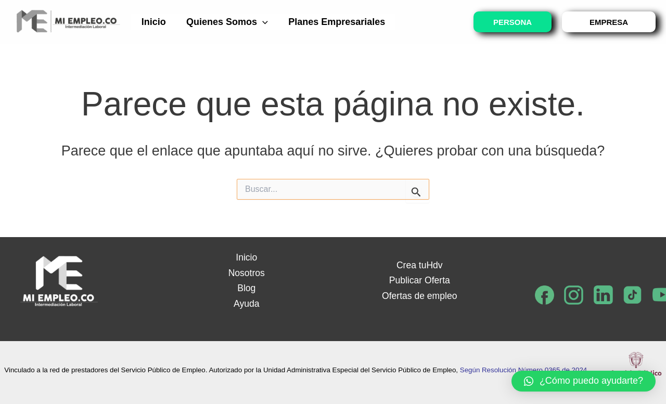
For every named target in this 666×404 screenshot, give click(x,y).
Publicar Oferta (419, 280)
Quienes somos (224, 22)
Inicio (152, 22)
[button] (583, 381)
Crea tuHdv (419, 265)
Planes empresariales (332, 22)
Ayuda (246, 303)
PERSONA (512, 22)
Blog (246, 288)
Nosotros (246, 273)
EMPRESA (609, 22)
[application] (259, 22)
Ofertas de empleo (419, 296)
